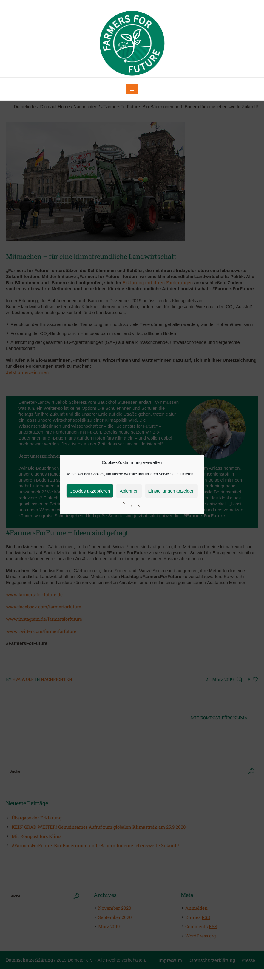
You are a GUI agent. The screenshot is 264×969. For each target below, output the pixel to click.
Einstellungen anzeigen (171, 490)
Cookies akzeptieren (90, 490)
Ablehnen (129, 490)
